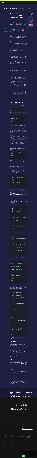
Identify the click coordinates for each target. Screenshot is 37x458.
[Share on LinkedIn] (30, 14)
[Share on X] (31, 13)
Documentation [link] (18, 414)
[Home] (3, 2)
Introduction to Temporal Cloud (21, 441)
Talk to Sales (34, 0)
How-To (15, 391)
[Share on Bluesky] (32, 13)
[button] (35, 2)
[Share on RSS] (30, 13)
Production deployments (21, 437)
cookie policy (32, 454)
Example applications (13, 436)
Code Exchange (12, 437)
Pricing (4, 437)
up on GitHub (20, 257)
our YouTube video (14, 383)
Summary (5, 31)
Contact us (5, 449)
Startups (4, 441)
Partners (4, 450)
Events (28, 437)
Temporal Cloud (5, 436)
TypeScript (12, 376)
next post (12, 369)
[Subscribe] (32, 429)
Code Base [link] (19, 416)
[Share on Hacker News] (31, 14)
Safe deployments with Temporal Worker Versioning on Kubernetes (20, 396)
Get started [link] (30, 25)
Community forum (29, 436)
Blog (11, 441)
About (29, 0)
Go (11, 379)
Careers (31, 0)
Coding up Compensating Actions (6, 27)
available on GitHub (13, 195)
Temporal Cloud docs (20, 436)
